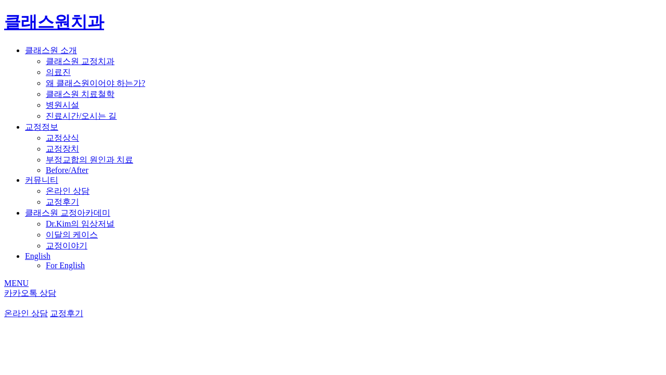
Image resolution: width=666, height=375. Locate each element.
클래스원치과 (54, 21)
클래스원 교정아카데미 (67, 212)
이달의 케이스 (72, 234)
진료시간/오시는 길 (81, 115)
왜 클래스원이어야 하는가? (95, 83)
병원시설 (62, 105)
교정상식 (62, 137)
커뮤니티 (41, 180)
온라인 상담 (67, 190)
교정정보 (41, 126)
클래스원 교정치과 (80, 61)
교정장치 (62, 148)
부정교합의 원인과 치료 (89, 159)
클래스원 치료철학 (80, 94)
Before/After (67, 170)
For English (65, 265)
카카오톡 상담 (30, 293)
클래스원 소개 (51, 50)
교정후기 (62, 201)
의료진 (58, 72)
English (37, 256)
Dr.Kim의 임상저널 (80, 223)
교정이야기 (66, 245)
